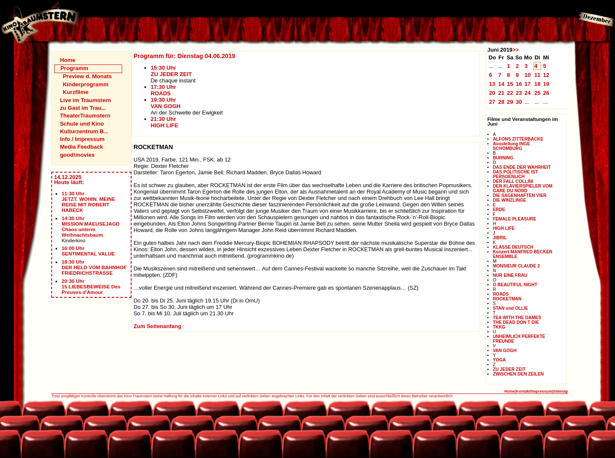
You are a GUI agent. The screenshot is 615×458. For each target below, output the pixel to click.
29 (510, 102)
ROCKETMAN (507, 299)
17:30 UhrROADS (163, 90)
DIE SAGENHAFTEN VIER (520, 195)
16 (518, 84)
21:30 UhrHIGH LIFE (165, 122)
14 (501, 84)
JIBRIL (500, 237)
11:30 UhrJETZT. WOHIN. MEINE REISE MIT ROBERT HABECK (88, 202)
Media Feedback (81, 147)
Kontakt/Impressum (534, 391)
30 (518, 102)
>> (515, 50)
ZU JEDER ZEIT (509, 369)
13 (492, 84)
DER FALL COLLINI (513, 181)
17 (527, 84)
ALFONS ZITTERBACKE (518, 139)
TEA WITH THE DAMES (517, 317)
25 (537, 93)
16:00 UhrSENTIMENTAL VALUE (88, 250)
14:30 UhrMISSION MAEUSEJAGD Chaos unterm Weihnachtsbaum (91, 226)
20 (492, 93)
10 (527, 75)
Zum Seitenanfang (158, 326)
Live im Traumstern (85, 100)
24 (527, 93)
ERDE (499, 209)
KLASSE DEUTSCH (513, 247)
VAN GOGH (504, 350)
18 (537, 84)
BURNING (503, 158)
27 (492, 102)
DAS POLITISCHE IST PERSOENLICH (515, 174)
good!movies (77, 155)
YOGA (499, 360)
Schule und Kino (82, 123)
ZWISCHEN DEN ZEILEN (518, 374)
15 (510, 84)
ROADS (501, 294)
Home (67, 60)
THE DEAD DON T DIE (516, 322)
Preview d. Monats (87, 76)
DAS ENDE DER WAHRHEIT (522, 167)
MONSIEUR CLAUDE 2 (516, 266)
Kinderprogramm (85, 84)
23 (518, 93)
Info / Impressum (82, 139)
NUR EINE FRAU (510, 275)
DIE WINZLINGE (509, 200)
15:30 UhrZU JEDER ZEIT (171, 71)
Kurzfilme (75, 92)
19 (546, 84)
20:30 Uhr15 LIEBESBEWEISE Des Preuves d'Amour (91, 286)
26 (546, 93)
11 (537, 75)
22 (510, 93)
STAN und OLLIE (510, 308)
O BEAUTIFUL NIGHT (515, 284)
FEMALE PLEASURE (514, 219)
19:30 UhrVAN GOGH (166, 103)
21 (501, 93)
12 (546, 75)
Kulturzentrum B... (84, 131)
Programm (74, 68)
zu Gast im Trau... (83, 108)
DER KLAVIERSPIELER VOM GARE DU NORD (523, 188)
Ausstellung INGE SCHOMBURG (511, 146)
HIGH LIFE (504, 228)
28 (501, 102)
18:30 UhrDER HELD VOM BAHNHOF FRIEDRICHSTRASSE (94, 267)
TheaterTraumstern (85, 115)
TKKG (499, 327)
